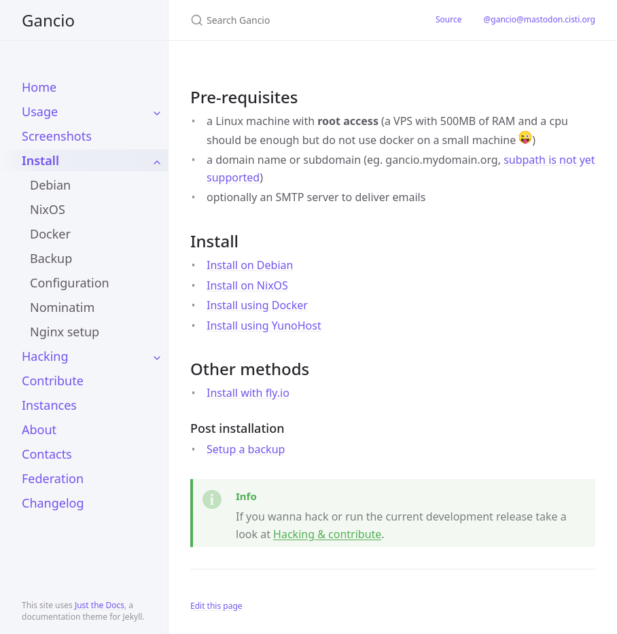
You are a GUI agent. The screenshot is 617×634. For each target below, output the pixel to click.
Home (39, 87)
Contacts (47, 454)
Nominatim (62, 307)
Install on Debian (250, 265)
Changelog (53, 503)
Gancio (48, 20)
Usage (40, 111)
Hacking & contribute (327, 534)
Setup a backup (246, 449)
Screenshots (57, 136)
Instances (49, 405)
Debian (50, 185)
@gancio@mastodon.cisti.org (539, 19)
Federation (53, 478)
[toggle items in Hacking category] (157, 356)
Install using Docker (257, 305)
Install (40, 160)
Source (449, 19)
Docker (50, 234)
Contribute (53, 380)
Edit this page (216, 606)
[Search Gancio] (297, 20)
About (39, 429)
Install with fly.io (248, 392)
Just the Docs (99, 605)
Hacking (45, 356)
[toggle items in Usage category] (157, 111)
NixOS (47, 209)
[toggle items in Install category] (157, 160)
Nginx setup (64, 331)
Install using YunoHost (264, 325)
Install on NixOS (247, 285)
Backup (51, 258)
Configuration (69, 283)
